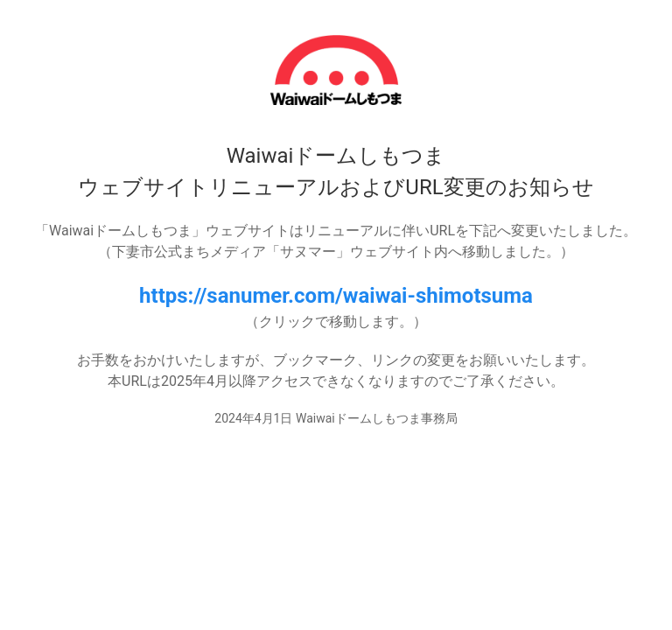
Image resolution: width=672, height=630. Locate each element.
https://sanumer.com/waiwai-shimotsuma (336, 296)
